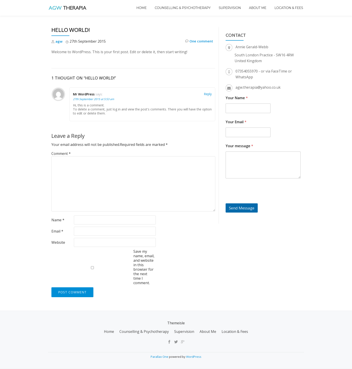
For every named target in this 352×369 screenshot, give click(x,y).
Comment (61, 153)
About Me (257, 8)
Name (57, 220)
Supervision (230, 8)
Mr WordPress (84, 94)
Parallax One (160, 357)
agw (59, 41)
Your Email (236, 122)
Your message (239, 146)
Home (141, 8)
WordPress (193, 357)
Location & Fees (289, 8)
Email (57, 231)
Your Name (237, 98)
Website (58, 242)
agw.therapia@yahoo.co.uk (258, 87)
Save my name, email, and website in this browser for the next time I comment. (143, 267)
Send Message (241, 208)
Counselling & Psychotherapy (183, 8)
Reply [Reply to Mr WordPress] (208, 94)
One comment (198, 41)
